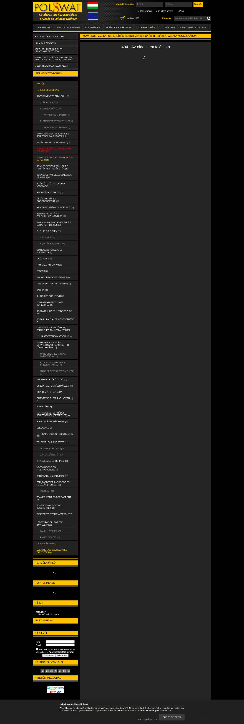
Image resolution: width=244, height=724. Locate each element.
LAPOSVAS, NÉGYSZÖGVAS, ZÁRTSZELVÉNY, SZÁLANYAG (53, 328)
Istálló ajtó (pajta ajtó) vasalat (51, 184)
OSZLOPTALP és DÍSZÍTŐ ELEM (55, 386)
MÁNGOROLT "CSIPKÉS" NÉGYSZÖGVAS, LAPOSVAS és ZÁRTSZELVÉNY (53, 345)
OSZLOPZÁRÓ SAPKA (49, 392)
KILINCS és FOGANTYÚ (50, 296)
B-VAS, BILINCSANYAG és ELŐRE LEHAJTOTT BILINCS (54, 223)
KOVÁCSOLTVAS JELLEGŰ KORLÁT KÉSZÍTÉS (55, 176)
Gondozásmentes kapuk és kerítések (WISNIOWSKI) (53, 134)
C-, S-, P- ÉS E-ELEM (49, 231)
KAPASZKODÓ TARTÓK (57, 115)
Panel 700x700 (50, 537)
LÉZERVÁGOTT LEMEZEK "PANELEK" (50, 523)
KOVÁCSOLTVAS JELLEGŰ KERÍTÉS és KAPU (55, 158)
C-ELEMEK (47, 237)
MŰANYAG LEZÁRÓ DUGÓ (52, 379)
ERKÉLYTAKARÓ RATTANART (53, 142)
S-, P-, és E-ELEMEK (52, 243)
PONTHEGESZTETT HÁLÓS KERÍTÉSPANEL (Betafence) (53, 414)
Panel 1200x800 (50, 531)
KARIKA (42, 290)
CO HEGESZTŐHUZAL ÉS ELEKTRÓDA (50, 251)
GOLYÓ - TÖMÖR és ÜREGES (54, 277)
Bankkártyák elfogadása (49, 614)
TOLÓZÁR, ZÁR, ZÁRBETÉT (52, 442)
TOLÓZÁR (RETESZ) (52, 448)
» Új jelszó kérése (164, 11)
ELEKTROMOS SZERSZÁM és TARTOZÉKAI (52, 551)
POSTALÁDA (44, 406)
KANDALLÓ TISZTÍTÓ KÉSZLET (54, 283)
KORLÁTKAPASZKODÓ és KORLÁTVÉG (50, 303)
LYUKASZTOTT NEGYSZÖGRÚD (54, 336)
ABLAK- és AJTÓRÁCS (50, 192)
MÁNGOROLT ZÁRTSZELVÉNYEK (57, 372)
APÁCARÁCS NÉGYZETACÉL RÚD (55, 207)
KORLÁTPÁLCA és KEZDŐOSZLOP (54, 312)
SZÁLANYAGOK (49, 102)
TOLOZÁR (47, 491)
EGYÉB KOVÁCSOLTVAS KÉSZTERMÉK (49, 506)
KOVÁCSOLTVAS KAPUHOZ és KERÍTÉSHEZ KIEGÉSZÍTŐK (53, 167)
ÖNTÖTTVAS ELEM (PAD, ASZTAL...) (55, 399)
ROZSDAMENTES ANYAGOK (53, 96)
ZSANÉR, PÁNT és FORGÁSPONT (54, 498)
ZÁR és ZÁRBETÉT (51, 455)
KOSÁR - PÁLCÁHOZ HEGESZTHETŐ (55, 320)
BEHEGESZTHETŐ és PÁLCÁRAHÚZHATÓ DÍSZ (51, 214)
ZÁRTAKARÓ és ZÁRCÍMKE (52, 476)
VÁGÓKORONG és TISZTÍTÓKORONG (47, 468)
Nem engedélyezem (147, 719)
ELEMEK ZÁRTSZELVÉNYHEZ (56, 121)
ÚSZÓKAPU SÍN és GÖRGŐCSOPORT (48, 199)
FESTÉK (43, 271)
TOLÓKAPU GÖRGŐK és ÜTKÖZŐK (55, 435)
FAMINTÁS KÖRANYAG (49, 265)
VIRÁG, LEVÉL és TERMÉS (53, 461)
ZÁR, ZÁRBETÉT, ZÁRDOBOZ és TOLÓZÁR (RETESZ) (53, 483)
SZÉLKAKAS (44, 428)
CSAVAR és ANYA (47, 543)
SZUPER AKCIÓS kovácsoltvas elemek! (54, 149)
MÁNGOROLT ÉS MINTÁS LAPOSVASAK (53, 355)
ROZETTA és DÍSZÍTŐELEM (52, 421)
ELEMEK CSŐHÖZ (50, 108)
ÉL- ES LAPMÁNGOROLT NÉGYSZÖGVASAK (52, 363)
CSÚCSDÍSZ (44, 258)
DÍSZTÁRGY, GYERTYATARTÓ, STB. (55, 515)
